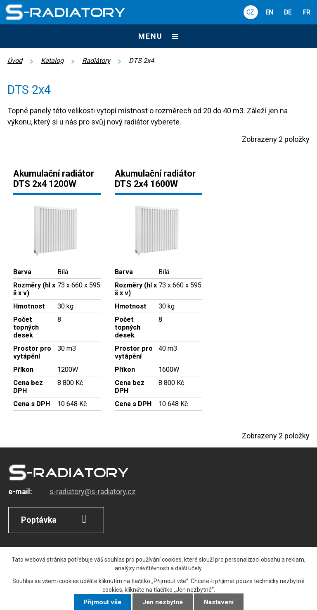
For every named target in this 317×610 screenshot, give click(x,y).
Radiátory (96, 61)
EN (269, 12)
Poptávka (56, 519)
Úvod (14, 61)
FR (306, 12)
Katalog (52, 61)
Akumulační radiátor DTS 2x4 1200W (53, 178)
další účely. (189, 568)
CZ (250, 12)
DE (287, 12)
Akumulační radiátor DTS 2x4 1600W (155, 178)
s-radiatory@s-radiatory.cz (93, 491)
